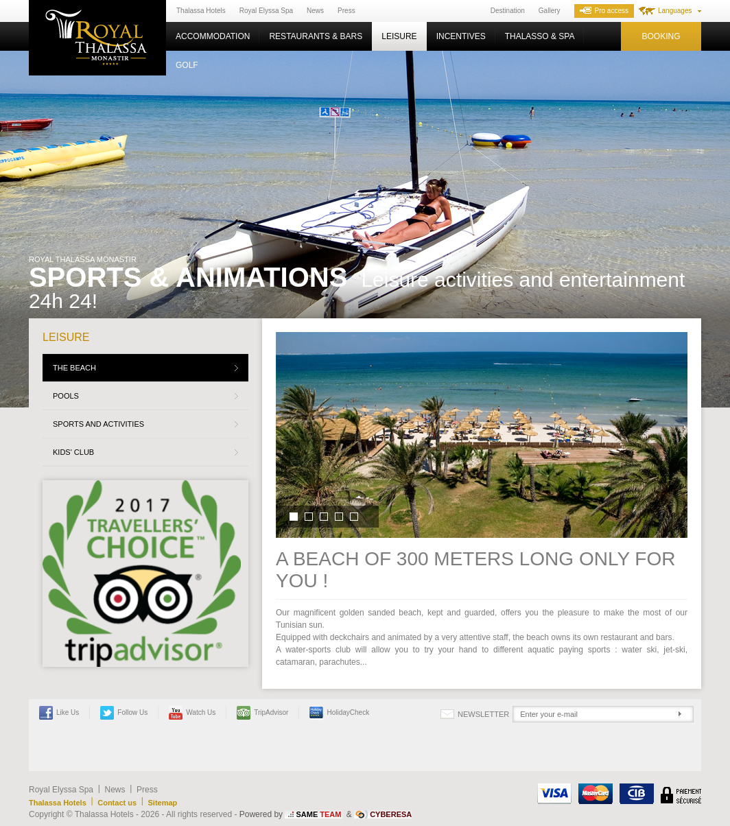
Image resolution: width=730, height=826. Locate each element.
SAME (318, 814)
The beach (74, 368)
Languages (675, 10)
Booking (660, 36)
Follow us (124, 713)
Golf (187, 65)
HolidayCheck (339, 713)
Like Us (59, 713)
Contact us (117, 803)
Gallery (550, 10)
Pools (66, 396)
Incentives (461, 36)
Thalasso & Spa (540, 36)
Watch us (192, 713)
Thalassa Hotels (201, 10)
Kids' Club (73, 452)
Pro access (604, 10)
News (315, 10)
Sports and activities (98, 424)
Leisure (398, 36)
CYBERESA (391, 814)
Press (346, 10)
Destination (508, 10)
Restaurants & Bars (315, 36)
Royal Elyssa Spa (266, 10)
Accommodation (213, 36)
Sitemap (163, 803)
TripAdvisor (262, 713)
